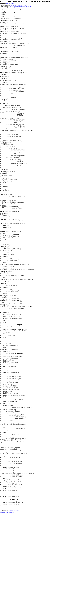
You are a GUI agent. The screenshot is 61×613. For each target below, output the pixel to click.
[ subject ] (14, 7)
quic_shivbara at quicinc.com (10, 3)
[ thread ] (11, 7)
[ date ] (9, 7)
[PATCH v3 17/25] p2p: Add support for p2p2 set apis (18, 5)
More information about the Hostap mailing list (7, 612)
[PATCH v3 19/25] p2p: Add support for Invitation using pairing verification (20, 6)
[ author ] (17, 7)
